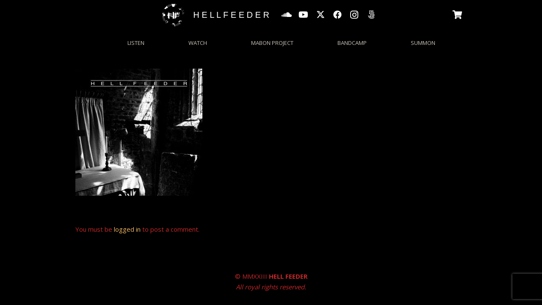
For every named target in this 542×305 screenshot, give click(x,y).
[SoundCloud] (286, 14)
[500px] (371, 14)
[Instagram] (354, 14)
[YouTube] (303, 14)
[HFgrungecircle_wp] (173, 15)
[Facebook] (337, 14)
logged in (127, 229)
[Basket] (457, 15)
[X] (320, 14)
